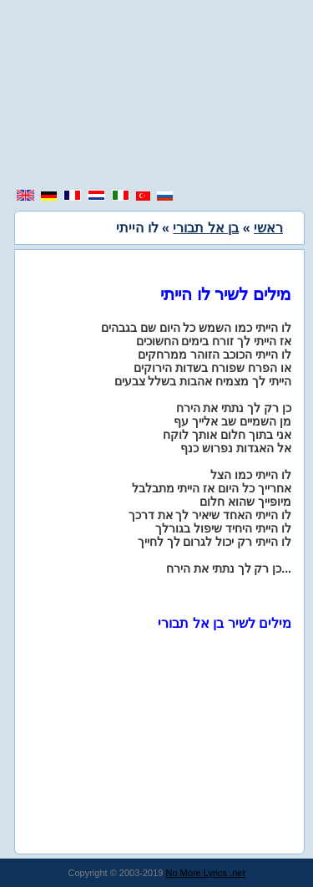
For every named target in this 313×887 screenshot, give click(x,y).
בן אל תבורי (206, 228)
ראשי (268, 228)
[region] (157, 96)
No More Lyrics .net (205, 873)
